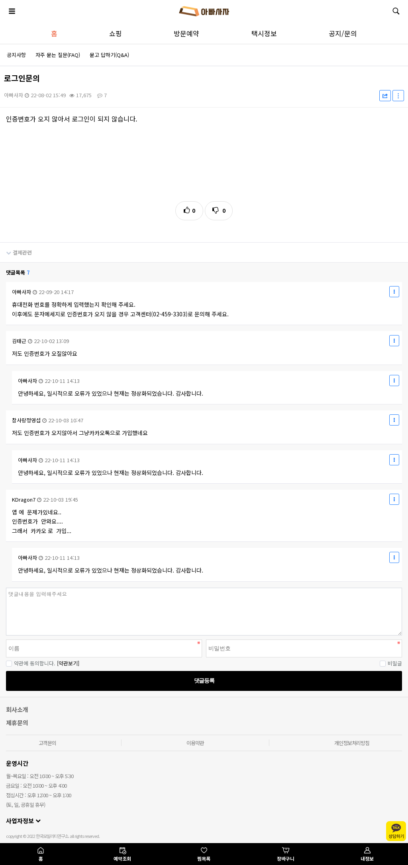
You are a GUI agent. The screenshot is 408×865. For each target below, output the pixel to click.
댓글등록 (204, 680)
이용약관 (195, 743)
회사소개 (17, 709)
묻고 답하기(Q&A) (109, 55)
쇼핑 (115, 33)
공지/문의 (343, 33)
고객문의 (47, 743)
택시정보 (264, 33)
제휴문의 (17, 722)
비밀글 (391, 663)
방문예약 (186, 33)
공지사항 (16, 55)
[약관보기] (68, 663)
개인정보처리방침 (351, 743)
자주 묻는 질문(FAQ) (57, 55)
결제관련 (16, 249)
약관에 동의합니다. (30, 663)
